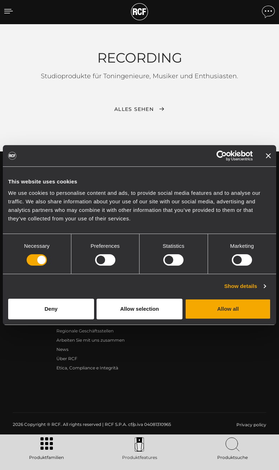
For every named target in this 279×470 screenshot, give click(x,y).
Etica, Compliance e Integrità (87, 367)
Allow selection (139, 309)
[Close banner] (268, 155)
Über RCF (66, 358)
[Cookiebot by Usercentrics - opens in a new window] (222, 155)
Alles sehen (134, 109)
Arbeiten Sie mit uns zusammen (90, 340)
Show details (240, 286)
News (62, 349)
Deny (51, 309)
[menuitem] (250, 425)
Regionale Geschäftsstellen (85, 330)
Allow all (228, 309)
